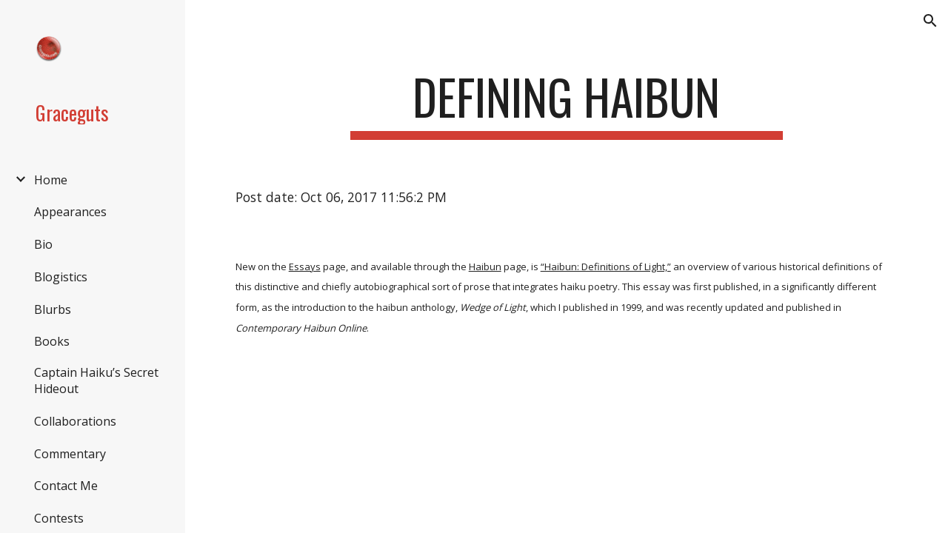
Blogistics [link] (60, 277)
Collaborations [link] (75, 421)
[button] (930, 20)
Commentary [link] (70, 454)
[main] (566, 104)
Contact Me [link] (66, 485)
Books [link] (52, 341)
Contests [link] (59, 518)
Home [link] (50, 180)
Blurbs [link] (52, 309)
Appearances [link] (70, 212)
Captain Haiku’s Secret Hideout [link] (96, 380)
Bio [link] (43, 244)
